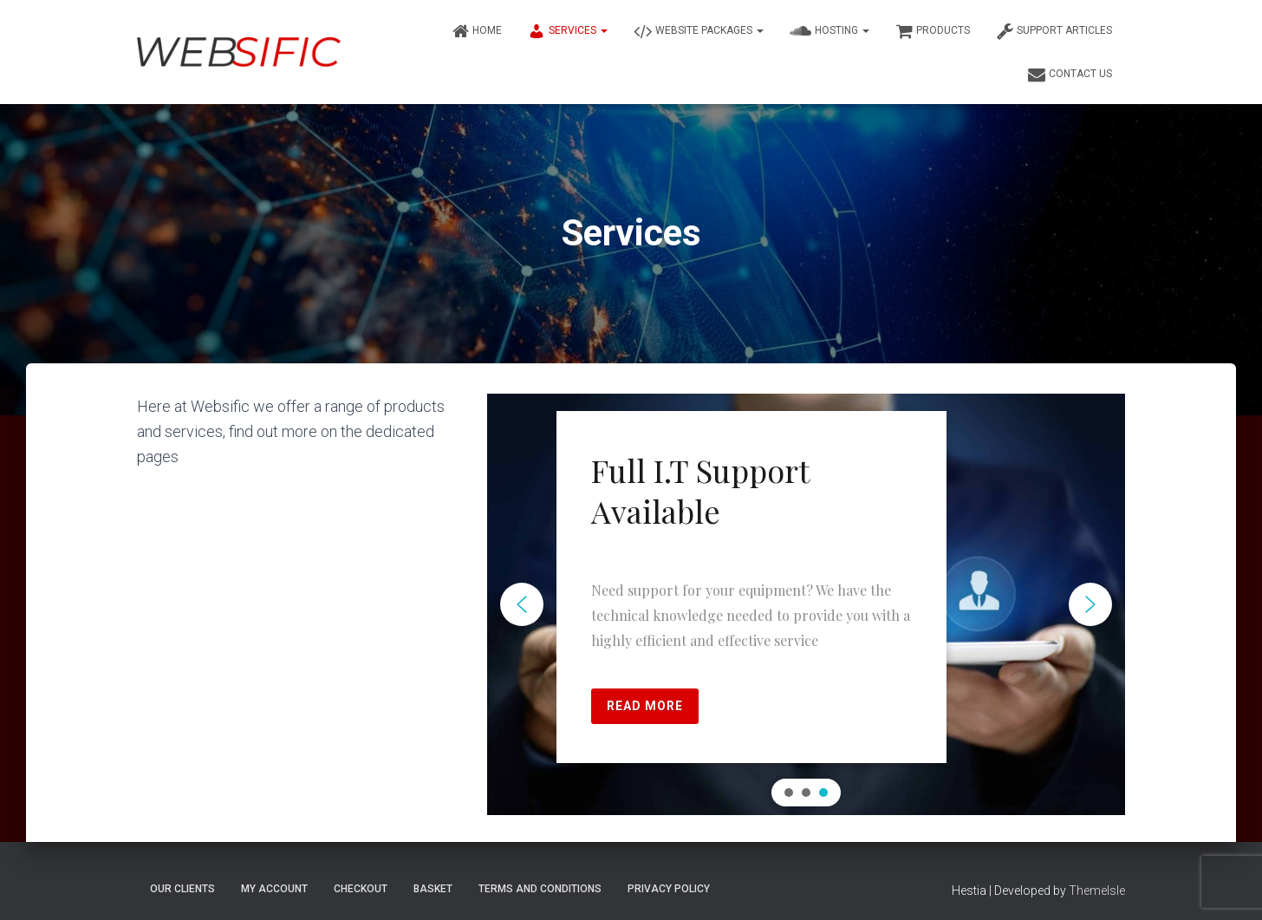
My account (274, 889)
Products (932, 31)
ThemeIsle (1097, 890)
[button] (521, 604)
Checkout (360, 889)
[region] (806, 604)
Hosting (829, 31)
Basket (432, 889)
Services (568, 31)
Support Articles (1054, 31)
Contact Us (1070, 74)
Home (477, 31)
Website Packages (699, 31)
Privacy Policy (669, 889)
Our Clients (182, 889)
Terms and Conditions (540, 889)
